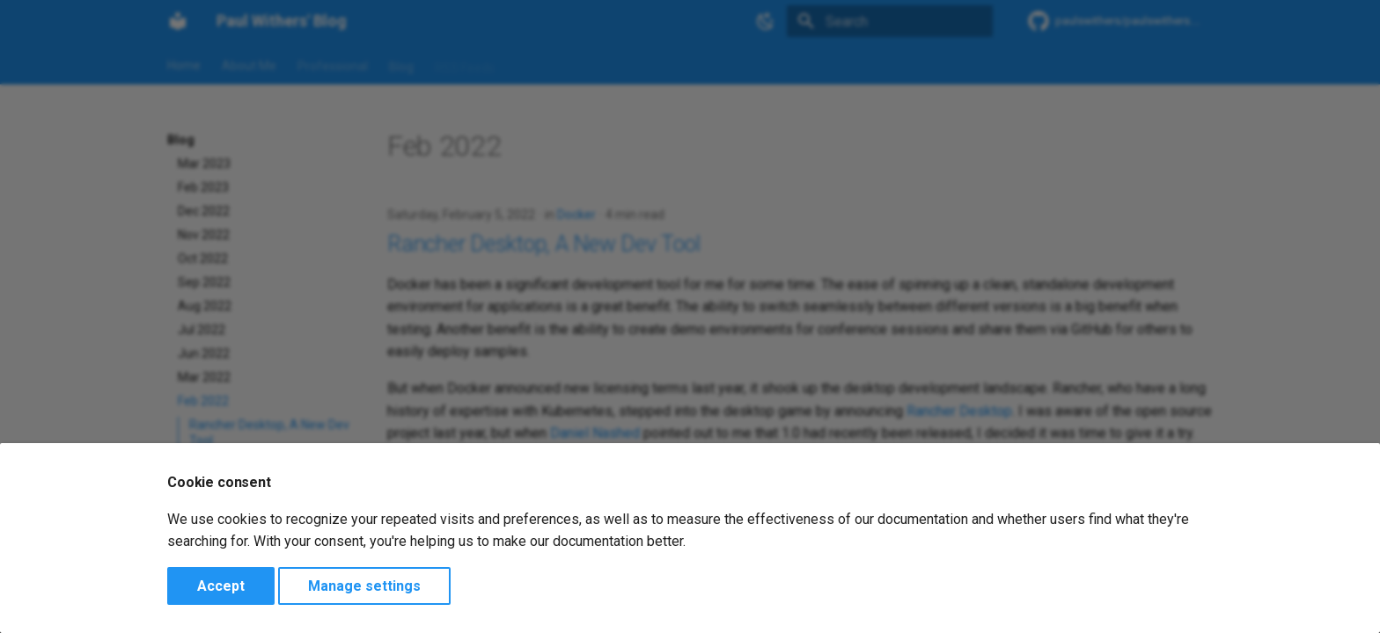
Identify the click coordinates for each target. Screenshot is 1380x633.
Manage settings (364, 586)
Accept (221, 586)
